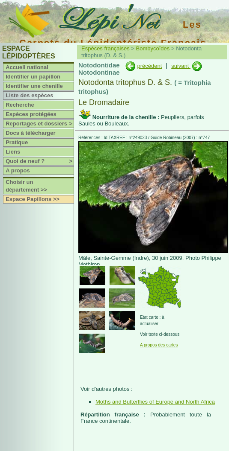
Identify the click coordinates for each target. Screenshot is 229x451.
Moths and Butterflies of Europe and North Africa (155, 402)
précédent (149, 66)
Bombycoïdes (153, 48)
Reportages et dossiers (40, 124)
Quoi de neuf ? (40, 161)
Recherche (20, 105)
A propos (18, 170)
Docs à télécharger (30, 133)
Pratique (17, 142)
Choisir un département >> (26, 186)
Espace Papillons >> (32, 199)
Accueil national (27, 67)
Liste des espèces (29, 95)
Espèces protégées (31, 114)
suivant (180, 66)
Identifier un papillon (33, 76)
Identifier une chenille (34, 86)
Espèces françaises (105, 48)
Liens (13, 151)
